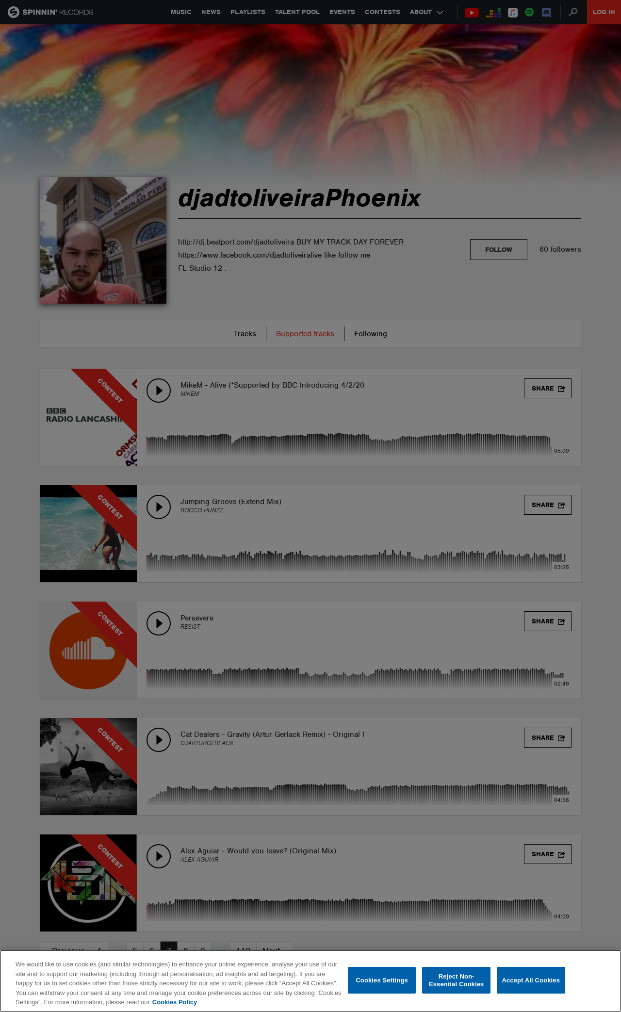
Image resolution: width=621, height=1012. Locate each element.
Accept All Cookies (531, 980)
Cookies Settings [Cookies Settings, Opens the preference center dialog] (382, 980)
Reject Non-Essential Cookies (456, 980)
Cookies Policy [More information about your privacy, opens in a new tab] (174, 1002)
